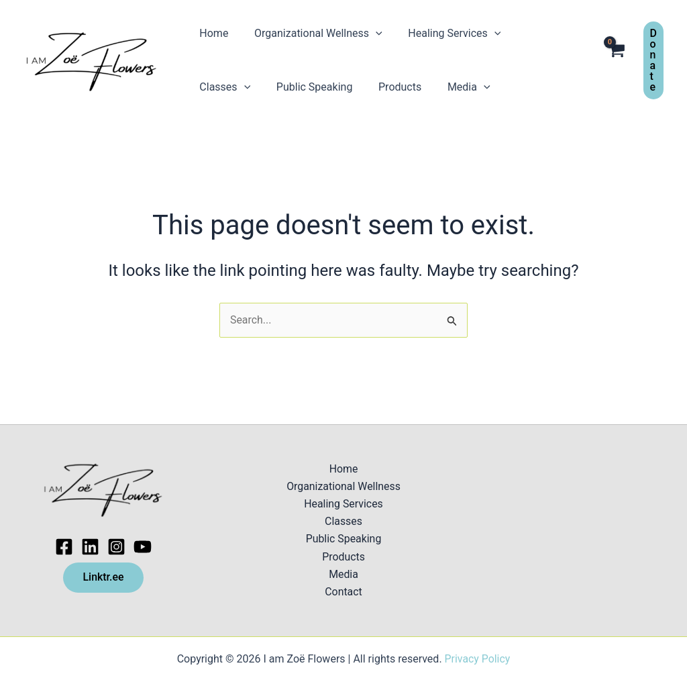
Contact (343, 592)
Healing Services (443, 33)
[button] (653, 60)
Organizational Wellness (312, 33)
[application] (369, 33)
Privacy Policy (477, 658)
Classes (536, 33)
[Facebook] (64, 546)
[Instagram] (116, 546)
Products (316, 87)
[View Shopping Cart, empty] (616, 61)
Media (381, 87)
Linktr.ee (103, 577)
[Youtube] (143, 546)
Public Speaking (235, 87)
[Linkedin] (90, 546)
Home (211, 33)
